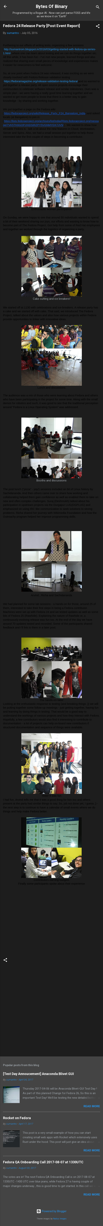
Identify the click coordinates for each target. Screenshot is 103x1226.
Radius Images (60, 1218)
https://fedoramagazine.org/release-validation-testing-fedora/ (41, 81)
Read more (92, 1106)
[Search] (97, 7)
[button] (97, 27)
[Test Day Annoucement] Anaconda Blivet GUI (38, 1074)
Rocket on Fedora (17, 1118)
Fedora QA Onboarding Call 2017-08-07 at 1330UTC (43, 1162)
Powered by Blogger (51, 1211)
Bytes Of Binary (51, 6)
